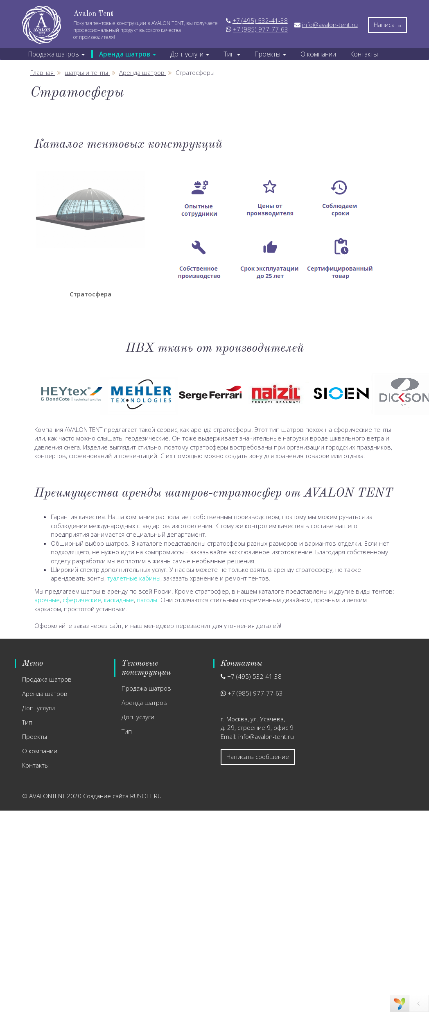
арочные (47, 600)
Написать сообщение (257, 756)
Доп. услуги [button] (187, 54)
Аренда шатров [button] (125, 54)
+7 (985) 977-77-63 (260, 29)
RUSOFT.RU (146, 796)
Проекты (34, 736)
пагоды (147, 600)
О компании (313, 54)
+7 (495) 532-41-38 (260, 20)
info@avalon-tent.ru (330, 24)
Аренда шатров (45, 693)
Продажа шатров (47, 679)
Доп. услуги (38, 708)
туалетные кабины (133, 578)
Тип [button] (228, 54)
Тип (27, 722)
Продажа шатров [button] (55, 54)
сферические (82, 600)
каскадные (119, 600)
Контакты (358, 54)
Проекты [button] (266, 54)
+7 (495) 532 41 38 (254, 676)
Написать (387, 24)
